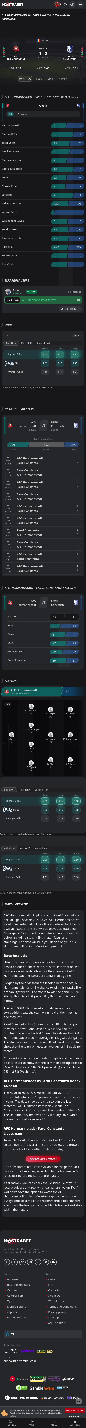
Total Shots (8, 142)
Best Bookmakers (18, 1285)
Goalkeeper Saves (13, 220)
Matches (32, 1423)
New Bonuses (75, 1423)
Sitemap (53, 1317)
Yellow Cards (9, 212)
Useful (54, 1423)
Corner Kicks (9, 186)
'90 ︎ (10, 114)
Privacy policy (57, 1312)
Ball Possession (11, 203)
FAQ (51, 1285)
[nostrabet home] (18, 1241)
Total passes (9, 229)
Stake (13, 363)
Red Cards (8, 264)
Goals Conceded (17, 660)
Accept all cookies (74, 1410)
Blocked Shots (10, 151)
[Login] (72, 4)
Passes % (7, 246)
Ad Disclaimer (57, 1323)
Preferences (74, 1416)
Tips (9, 1301)
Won (10, 625)
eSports (12, 1312)
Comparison (15, 1295)
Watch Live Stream (43, 1159)
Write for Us (56, 1301)
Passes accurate (12, 238)
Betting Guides (16, 1317)
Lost (10, 643)
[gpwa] (38, 1379)
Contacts (53, 1290)
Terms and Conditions (62, 1306)
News (51, 1279)
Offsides (7, 194)
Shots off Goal (10, 134)
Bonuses (12, 1279)
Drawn (11, 634)
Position (12, 616)
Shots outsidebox (12, 168)
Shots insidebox (11, 160)
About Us (54, 1295)
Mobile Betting (16, 1306)
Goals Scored (15, 651)
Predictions (11, 1423)
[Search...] (65, 4)
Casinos (12, 1290)
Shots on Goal (10, 125)
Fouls (5, 177)
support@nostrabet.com (20, 1361)
